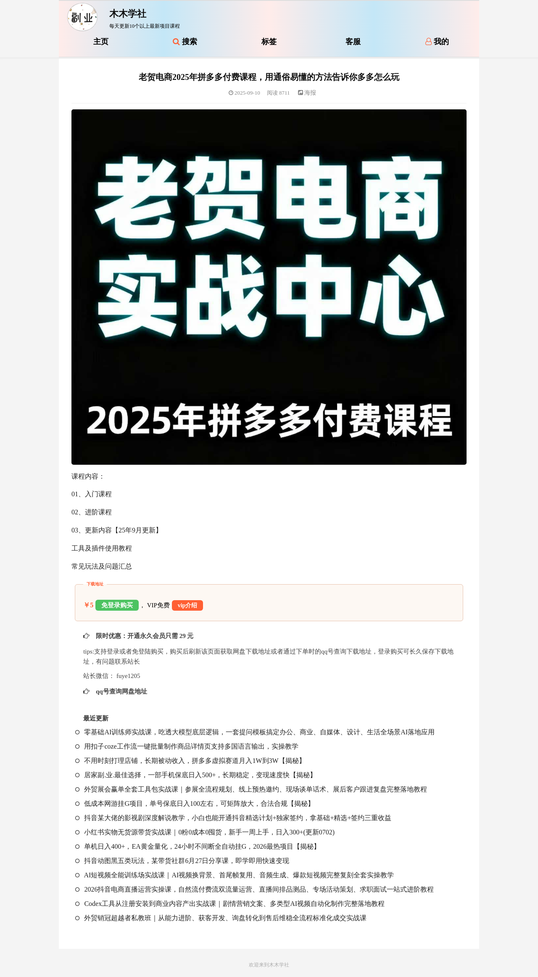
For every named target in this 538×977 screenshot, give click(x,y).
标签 (269, 41)
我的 (437, 41)
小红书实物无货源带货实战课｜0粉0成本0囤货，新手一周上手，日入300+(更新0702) (205, 832)
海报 (307, 93)
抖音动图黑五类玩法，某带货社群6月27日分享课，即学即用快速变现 (182, 860)
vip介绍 (188, 605)
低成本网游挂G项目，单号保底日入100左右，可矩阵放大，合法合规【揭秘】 (194, 803)
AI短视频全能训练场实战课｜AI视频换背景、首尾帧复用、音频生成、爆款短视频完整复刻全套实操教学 (234, 875)
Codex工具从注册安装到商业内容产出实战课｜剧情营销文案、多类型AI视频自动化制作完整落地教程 (230, 903)
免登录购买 (117, 605)
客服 (353, 41)
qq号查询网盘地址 (120, 691)
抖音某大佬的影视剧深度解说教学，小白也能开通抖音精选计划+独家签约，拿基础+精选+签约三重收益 (233, 817)
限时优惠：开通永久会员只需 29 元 (143, 636)
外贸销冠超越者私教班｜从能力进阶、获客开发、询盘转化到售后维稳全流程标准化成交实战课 (221, 917)
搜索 (185, 41)
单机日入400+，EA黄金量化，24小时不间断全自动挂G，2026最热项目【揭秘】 (197, 846)
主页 (100, 41)
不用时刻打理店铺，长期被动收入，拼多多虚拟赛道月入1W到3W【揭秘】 (190, 760)
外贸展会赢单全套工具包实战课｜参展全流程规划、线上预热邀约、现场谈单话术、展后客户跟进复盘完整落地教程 (251, 789)
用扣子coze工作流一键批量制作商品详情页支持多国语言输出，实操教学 (186, 746)
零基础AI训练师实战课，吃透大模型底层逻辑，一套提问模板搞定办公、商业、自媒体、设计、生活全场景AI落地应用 (255, 732)
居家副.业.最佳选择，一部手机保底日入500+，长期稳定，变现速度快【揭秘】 (195, 774)
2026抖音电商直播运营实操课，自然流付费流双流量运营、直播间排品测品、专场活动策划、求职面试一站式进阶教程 (254, 889)
